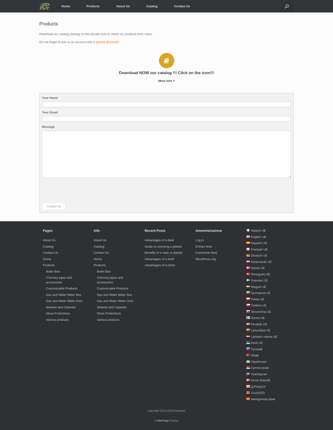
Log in (199, 240)
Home (65, 6)
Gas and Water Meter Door (64, 301)
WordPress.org (205, 259)
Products (93, 6)
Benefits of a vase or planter (164, 252)
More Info (166, 81)
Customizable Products (61, 288)
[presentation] (78, 190)
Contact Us (182, 6)
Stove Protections (58, 313)
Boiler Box (53, 271)
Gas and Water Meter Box (63, 295)
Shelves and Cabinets (61, 307)
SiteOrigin (163, 420)
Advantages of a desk (159, 240)
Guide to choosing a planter (163, 246)
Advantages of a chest (160, 265)
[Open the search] (287, 6)
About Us (123, 6)
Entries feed (203, 246)
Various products (57, 319)
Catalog (152, 6)
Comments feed (206, 252)
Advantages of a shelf (159, 259)
